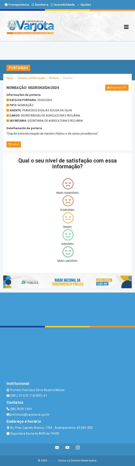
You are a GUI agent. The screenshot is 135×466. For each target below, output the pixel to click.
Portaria (54, 78)
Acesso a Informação (31, 78)
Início (9, 78)
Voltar (14, 144)
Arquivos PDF (116, 87)
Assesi (52, 460)
